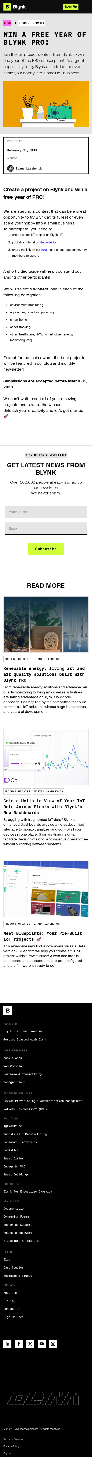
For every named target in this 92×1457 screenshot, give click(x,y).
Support (8, 1453)
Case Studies (13, 1267)
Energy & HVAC (14, 1166)
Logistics (10, 1150)
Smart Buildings (16, 1174)
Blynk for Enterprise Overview (27, 1191)
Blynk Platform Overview (22, 1031)
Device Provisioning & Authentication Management (42, 1101)
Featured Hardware (17, 1232)
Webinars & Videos (17, 1275)
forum (45, 250)
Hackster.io (48, 242)
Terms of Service (13, 1439)
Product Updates (32, 22)
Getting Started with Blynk (25, 1039)
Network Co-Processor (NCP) (25, 1109)
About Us (10, 1292)
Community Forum (16, 1216)
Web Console (12, 1066)
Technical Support (17, 1224)
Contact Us (11, 1308)
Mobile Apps (12, 1058)
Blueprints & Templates (21, 1240)
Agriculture (12, 1126)
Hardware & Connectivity (22, 1074)
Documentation (14, 1208)
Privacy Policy (11, 1446)
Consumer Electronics (20, 1142)
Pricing (9, 1300)
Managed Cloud (14, 1082)
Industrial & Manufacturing (25, 1134)
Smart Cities (13, 1158)
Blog (7, 22)
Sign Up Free (13, 1317)
